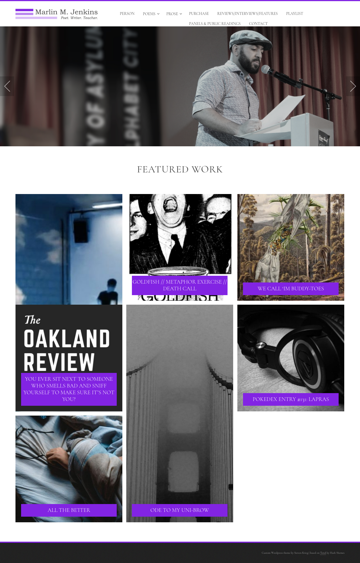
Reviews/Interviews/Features (247, 13)
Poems (151, 14)
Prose (174, 14)
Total (323, 553)
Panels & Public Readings (214, 23)
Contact (258, 23)
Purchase (199, 13)
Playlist (294, 13)
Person (127, 13)
